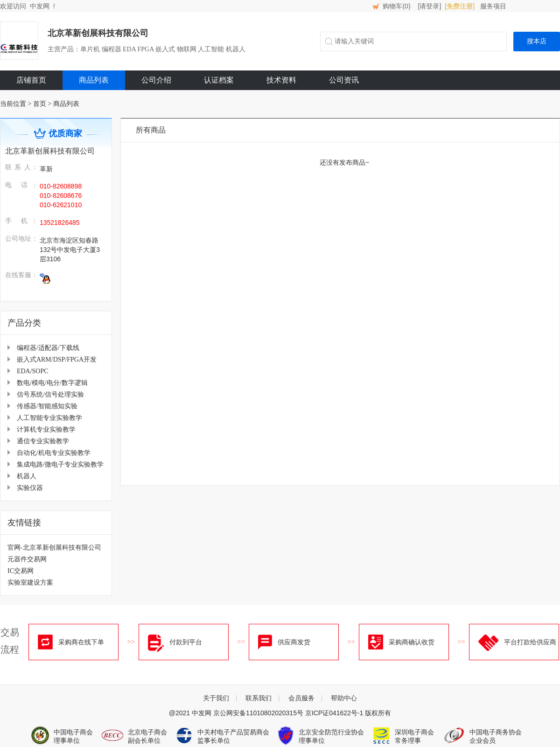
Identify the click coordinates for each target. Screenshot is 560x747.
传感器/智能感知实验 (47, 406)
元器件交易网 (27, 559)
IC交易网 (20, 570)
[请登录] (429, 6)
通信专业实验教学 (43, 441)
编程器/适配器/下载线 (48, 347)
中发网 (39, 6)
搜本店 (536, 41)
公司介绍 (156, 80)
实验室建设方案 (30, 582)
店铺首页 (31, 80)
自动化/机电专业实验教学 (54, 452)
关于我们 (216, 698)
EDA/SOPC (33, 371)
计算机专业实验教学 (46, 429)
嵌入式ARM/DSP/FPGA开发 (57, 359)
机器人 (26, 476)
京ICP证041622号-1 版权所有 (348, 713)
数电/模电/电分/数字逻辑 (52, 382)
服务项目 (493, 6)
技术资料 (281, 80)
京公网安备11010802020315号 (258, 713)
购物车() (396, 6)
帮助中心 (344, 698)
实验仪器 (30, 487)
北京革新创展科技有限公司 (98, 33)
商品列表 (94, 80)
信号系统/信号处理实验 (50, 394)
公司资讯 (344, 80)
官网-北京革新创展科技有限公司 (54, 547)
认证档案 (219, 80)
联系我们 (258, 698)
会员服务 (301, 698)
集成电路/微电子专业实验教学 (60, 464)
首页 (39, 103)
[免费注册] (460, 6)
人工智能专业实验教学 (49, 417)
